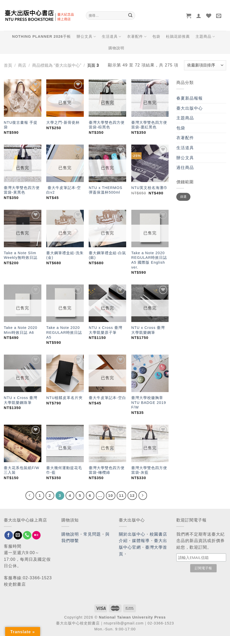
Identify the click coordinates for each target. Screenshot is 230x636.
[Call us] (27, 535)
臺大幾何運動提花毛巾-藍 (64, 470)
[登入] (198, 15)
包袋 (156, 36)
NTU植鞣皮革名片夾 (64, 398)
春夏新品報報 (189, 98)
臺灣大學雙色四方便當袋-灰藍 (149, 470)
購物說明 (116, 48)
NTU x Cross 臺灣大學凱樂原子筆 (105, 330)
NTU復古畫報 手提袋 (21, 124)
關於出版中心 (132, 534)
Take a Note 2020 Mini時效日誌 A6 (20, 330)
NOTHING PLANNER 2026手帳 (41, 36)
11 (121, 495)
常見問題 (92, 534)
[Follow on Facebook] (8, 535)
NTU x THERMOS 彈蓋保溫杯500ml (105, 190)
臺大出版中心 (189, 108)
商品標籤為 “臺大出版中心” (56, 65)
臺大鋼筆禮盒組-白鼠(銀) (107, 255)
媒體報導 (141, 540)
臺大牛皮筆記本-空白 (107, 398)
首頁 (8, 65)
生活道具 (111, 36)
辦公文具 (86, 36)
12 (132, 495)
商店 (22, 65)
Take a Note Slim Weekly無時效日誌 (21, 255)
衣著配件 (136, 36)
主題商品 (205, 36)
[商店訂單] (205, 65)
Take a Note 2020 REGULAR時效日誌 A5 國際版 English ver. (149, 260)
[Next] (143, 495)
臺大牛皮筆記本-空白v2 (63, 190)
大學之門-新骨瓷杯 (63, 122)
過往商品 (185, 167)
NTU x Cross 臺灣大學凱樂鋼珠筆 (21, 400)
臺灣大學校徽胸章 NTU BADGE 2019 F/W (148, 402)
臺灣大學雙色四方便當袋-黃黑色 (22, 190)
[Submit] (130, 15)
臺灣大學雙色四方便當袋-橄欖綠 (106, 470)
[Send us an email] (18, 535)
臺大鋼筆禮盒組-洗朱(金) (65, 255)
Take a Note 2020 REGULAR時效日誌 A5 (64, 332)
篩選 (183, 196)
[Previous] (29, 495)
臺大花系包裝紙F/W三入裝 (21, 470)
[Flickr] (36, 535)
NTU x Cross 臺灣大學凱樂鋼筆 (148, 330)
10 (110, 495)
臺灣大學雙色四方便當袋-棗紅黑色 (149, 124)
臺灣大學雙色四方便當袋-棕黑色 (106, 124)
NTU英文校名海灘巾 (149, 188)
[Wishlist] (208, 15)
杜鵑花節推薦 (178, 36)
